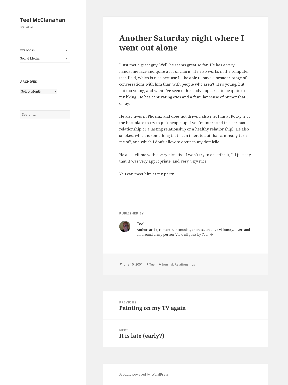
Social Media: (30, 58)
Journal (167, 264)
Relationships (185, 264)
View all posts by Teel (192, 234)
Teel (152, 264)
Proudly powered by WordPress (143, 374)
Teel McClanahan (43, 19)
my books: (28, 50)
